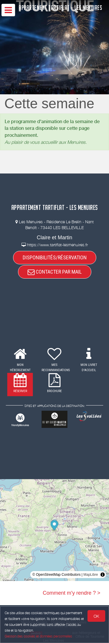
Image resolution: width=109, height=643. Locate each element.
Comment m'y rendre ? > (71, 593)
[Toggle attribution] (102, 574)
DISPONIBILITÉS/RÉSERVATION (55, 257)
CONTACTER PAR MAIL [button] (55, 272)
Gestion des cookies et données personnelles (38, 636)
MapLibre (90, 575)
